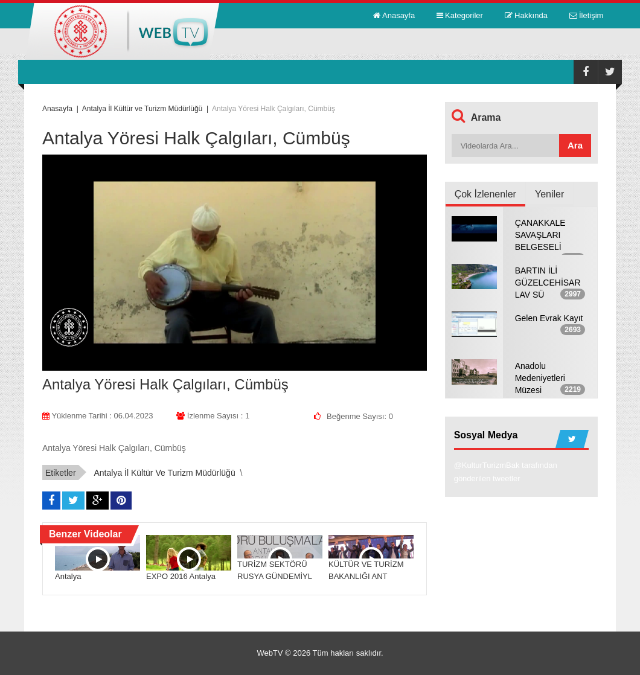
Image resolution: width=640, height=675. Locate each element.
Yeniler (549, 194)
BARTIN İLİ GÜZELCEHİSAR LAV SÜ (548, 282)
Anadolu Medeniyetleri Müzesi (540, 378)
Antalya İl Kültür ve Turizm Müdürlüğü (164, 473)
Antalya (68, 576)
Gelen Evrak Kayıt (549, 318)
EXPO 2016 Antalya (181, 576)
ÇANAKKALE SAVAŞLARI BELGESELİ (540, 235)
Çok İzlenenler (485, 194)
